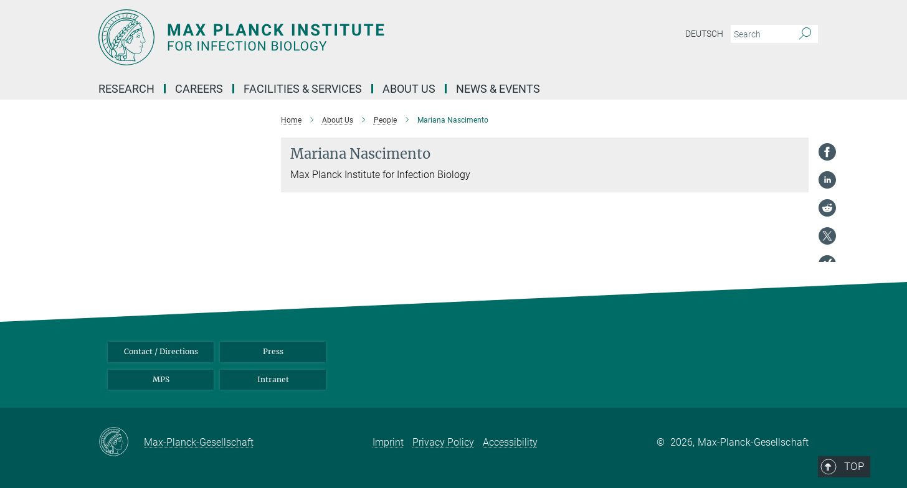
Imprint (388, 442)
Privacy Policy (443, 442)
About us (408, 88)
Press (273, 351)
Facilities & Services (303, 88)
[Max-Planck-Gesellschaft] (121, 443)
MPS (161, 379)
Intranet (273, 379)
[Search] (805, 34)
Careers (199, 88)
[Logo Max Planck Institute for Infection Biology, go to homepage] (332, 37)
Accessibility (510, 442)
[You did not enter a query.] (760, 34)
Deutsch (704, 34)
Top (791, 297)
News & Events (498, 88)
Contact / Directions (161, 351)
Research (126, 88)
